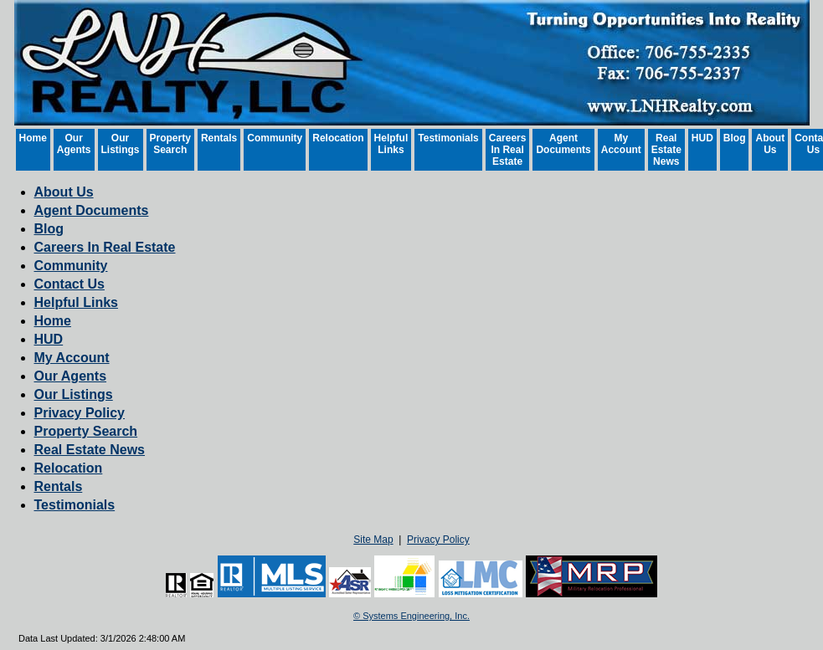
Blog (734, 138)
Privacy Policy (80, 413)
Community (274, 138)
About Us (769, 144)
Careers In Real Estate (508, 149)
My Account (621, 144)
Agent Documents (563, 144)
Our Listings (120, 144)
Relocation (337, 138)
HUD (702, 138)
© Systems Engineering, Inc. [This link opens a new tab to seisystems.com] (411, 616)
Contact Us (69, 284)
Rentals (219, 138)
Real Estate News (666, 149)
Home (33, 138)
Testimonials (448, 138)
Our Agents (74, 144)
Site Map (373, 539)
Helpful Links (391, 144)
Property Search (170, 144)
